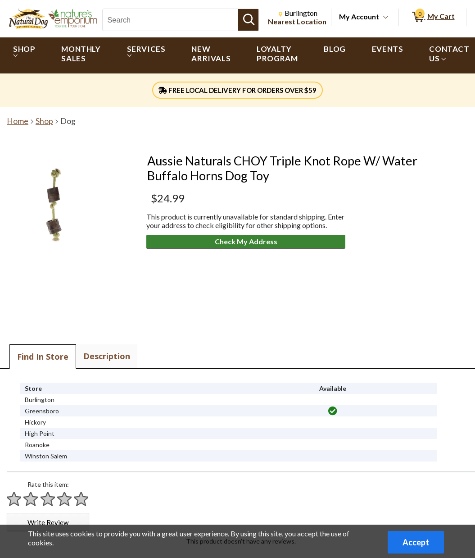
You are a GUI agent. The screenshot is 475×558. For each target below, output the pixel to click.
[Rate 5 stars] (81, 499)
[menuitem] (24, 55)
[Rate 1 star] (14, 499)
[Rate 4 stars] (64, 499)
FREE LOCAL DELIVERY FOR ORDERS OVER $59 (237, 90)
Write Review (47, 522)
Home (17, 121)
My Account (359, 16)
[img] (332, 411)
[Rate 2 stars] (31, 499)
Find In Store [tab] (42, 356)
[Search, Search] (170, 20)
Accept (416, 542)
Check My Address (246, 241)
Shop (44, 121)
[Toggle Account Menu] (385, 17)
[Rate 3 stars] (48, 499)
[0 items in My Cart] (432, 17)
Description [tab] (106, 356)
